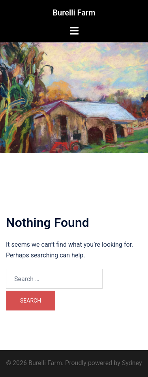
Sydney (132, 363)
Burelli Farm (73, 12)
